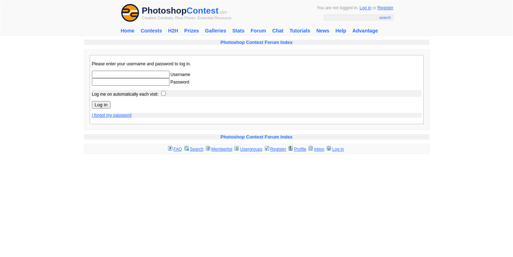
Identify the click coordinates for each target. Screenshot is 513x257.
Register (386, 7)
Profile (300, 149)
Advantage (365, 31)
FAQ (177, 149)
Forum (258, 31)
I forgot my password (112, 115)
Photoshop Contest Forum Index (257, 42)
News (323, 31)
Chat (277, 31)
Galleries (215, 31)
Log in (365, 7)
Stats (238, 31)
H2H (173, 31)
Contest (202, 10)
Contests (151, 31)
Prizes (191, 31)
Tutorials (300, 31)
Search (196, 149)
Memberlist (221, 149)
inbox (319, 149)
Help (340, 31)
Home (128, 31)
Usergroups (251, 149)
